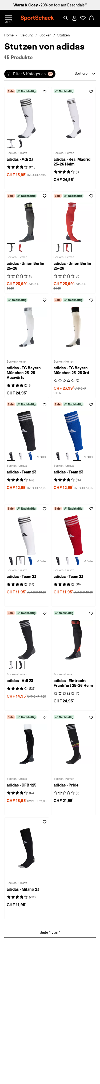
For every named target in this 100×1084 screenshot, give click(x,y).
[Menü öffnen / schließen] (8, 18)
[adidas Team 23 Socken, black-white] (11, 456)
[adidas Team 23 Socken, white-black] (20, 456)
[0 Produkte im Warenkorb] (91, 18)
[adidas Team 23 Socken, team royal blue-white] (30, 456)
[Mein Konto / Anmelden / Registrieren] (74, 18)
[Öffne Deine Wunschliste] (83, 18)
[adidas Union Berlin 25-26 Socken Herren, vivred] (20, 247)
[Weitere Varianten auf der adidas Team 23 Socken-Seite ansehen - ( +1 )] (41, 456)
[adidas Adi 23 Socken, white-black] (11, 143)
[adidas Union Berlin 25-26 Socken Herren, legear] (11, 247)
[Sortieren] (85, 73)
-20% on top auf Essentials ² (50, 5)
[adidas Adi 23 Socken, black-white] (20, 143)
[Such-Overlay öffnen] (66, 18)
